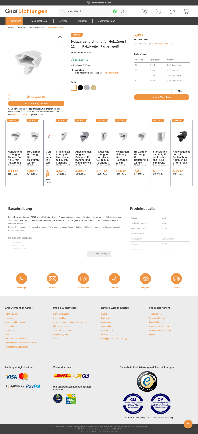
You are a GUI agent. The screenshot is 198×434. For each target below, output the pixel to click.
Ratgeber (145, 288)
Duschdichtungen (156, 322)
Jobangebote (10, 326)
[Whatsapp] (114, 11)
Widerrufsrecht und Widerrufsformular (21, 343)
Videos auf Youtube (61, 326)
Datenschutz (10, 330)
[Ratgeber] (145, 278)
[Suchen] (63, 11)
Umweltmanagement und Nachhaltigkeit (70, 322)
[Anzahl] (153, 91)
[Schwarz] (80, 87)
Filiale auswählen (111, 73)
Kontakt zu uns (11, 314)
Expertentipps (107, 330)
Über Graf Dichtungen (62, 330)
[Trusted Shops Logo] (147, 381)
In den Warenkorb (161, 97)
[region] (36, 62)
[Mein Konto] (158, 11)
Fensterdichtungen (157, 318)
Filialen (56, 339)
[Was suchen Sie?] (89, 11)
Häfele (152, 334)
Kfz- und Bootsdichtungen (160, 330)
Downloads (106, 326)
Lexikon (104, 334)
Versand (176, 288)
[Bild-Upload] (83, 278)
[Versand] (176, 278)
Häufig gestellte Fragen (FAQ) (114, 339)
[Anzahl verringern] (137, 91)
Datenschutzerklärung (21, 115)
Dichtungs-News (60, 318)
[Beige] (93, 87)
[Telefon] (114, 278)
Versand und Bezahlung (15, 322)
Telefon (114, 288)
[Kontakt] (52, 278)
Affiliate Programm (61, 334)
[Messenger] (21, 278)
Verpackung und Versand (162, 43)
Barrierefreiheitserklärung (16, 339)
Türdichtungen (155, 314)
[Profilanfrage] (121, 11)
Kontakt (52, 288)
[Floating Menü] (188, 424)
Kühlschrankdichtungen (159, 326)
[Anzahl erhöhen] (169, 91)
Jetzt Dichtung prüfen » (36, 103)
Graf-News (105, 318)
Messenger (21, 288)
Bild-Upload (83, 288)
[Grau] (87, 87)
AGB (7, 334)
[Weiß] (73, 87)
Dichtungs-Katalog (61, 314)
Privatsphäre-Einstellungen (16, 347)
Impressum (9, 318)
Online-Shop (106, 322)
